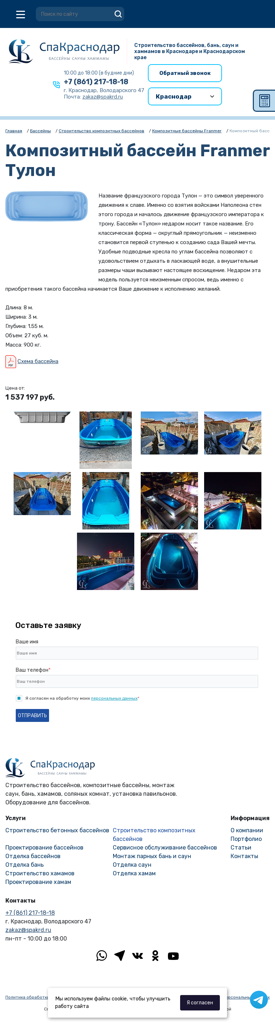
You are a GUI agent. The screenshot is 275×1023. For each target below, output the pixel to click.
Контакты (244, 856)
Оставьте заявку (48, 625)
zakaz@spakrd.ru (28, 930)
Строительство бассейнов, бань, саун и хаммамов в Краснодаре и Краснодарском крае (189, 51)
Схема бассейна (38, 361)
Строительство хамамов (39, 873)
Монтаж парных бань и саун (152, 856)
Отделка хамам (134, 873)
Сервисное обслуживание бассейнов (165, 847)
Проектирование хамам (38, 882)
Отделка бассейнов (33, 856)
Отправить (32, 716)
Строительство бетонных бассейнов (57, 830)
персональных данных (114, 698)
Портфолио (246, 839)
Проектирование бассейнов (44, 847)
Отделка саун (132, 864)
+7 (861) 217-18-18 (96, 81)
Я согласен (200, 1003)
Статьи (241, 847)
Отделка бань (24, 864)
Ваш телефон (33, 670)
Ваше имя (27, 642)
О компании (247, 830)
